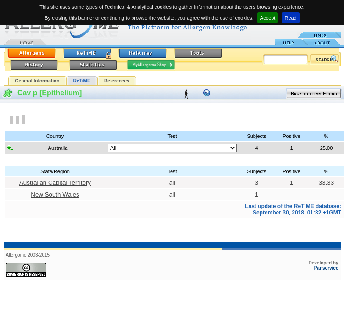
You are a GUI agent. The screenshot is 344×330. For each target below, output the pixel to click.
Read (290, 18)
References (116, 80)
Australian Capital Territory (55, 182)
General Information (37, 80)
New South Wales (55, 194)
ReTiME (81, 80)
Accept (268, 18)
